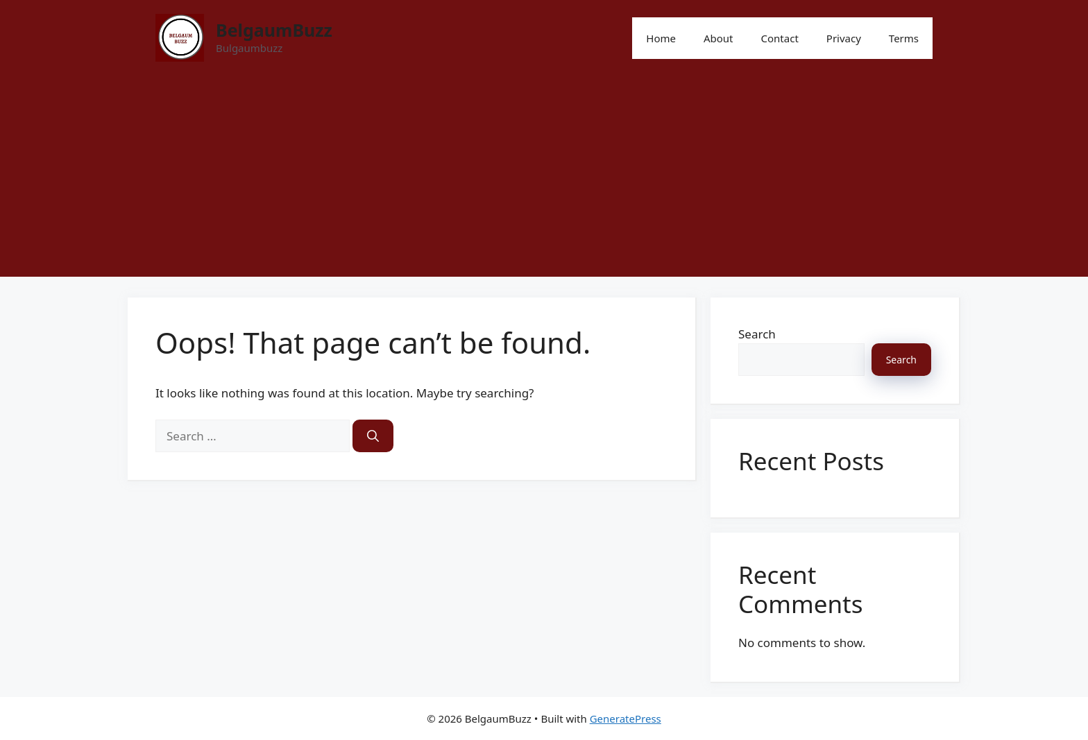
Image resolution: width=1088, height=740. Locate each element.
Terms (904, 38)
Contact (780, 38)
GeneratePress (625, 718)
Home (661, 38)
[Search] (372, 436)
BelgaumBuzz (274, 30)
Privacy (843, 38)
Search (757, 334)
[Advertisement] (544, 180)
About (718, 38)
